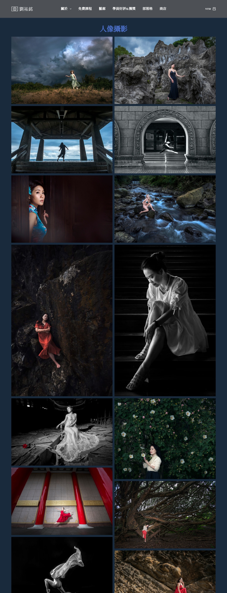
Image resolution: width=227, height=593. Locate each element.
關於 (67, 9)
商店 (163, 9)
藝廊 (102, 9)
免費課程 (85, 9)
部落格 (147, 9)
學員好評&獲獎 (124, 9)
